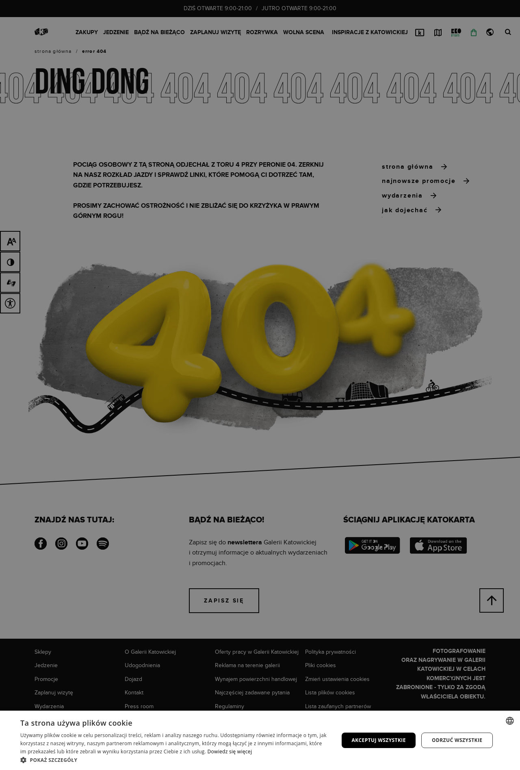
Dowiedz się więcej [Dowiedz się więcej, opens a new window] (230, 751)
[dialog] (260, 385)
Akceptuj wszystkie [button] (378, 740)
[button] (174, 760)
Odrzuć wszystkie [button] (457, 740)
